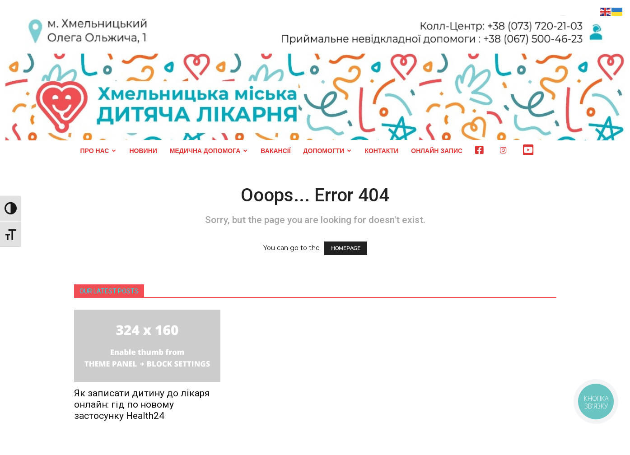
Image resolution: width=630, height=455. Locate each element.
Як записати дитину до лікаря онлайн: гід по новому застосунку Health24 (142, 404)
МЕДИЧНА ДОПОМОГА (209, 150)
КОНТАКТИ (381, 150)
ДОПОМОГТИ (327, 150)
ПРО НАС (98, 150)
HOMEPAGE (345, 248)
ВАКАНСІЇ (275, 150)
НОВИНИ (143, 150)
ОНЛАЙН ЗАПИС (436, 150)
